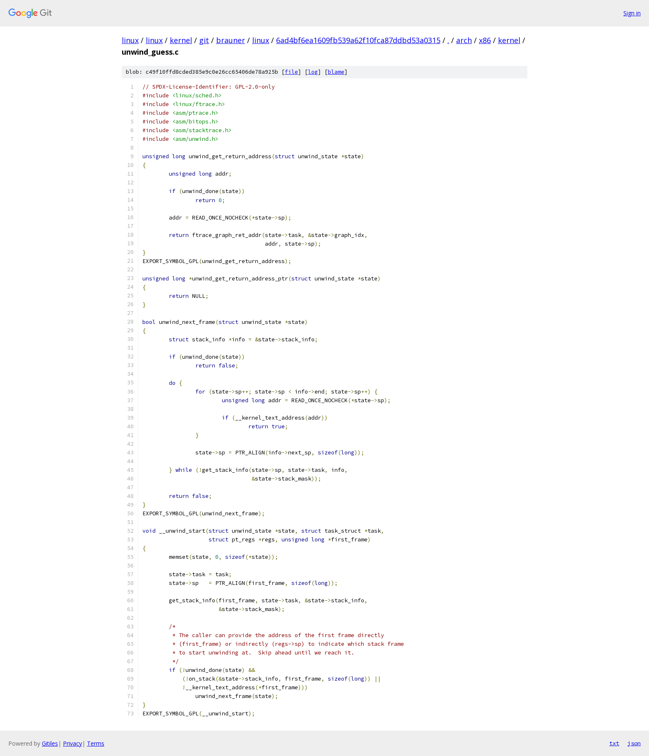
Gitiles (50, 743)
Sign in (632, 13)
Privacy (72, 743)
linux (130, 40)
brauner (230, 40)
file (291, 71)
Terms (95, 743)
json (634, 743)
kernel (181, 40)
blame (336, 71)
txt (614, 743)
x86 (485, 40)
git (204, 40)
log (313, 71)
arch (464, 40)
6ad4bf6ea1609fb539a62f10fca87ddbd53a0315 (358, 40)
